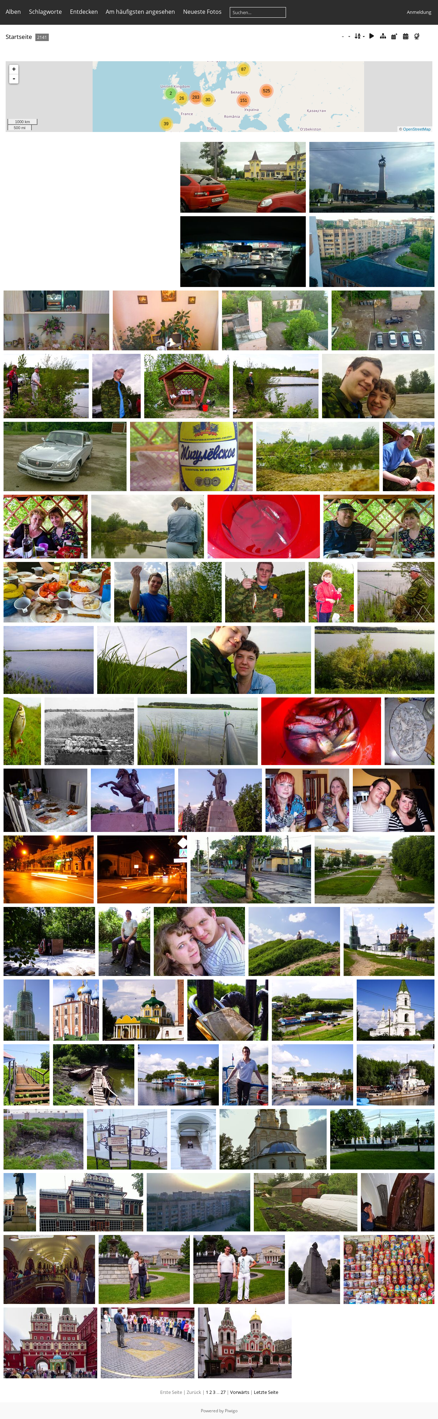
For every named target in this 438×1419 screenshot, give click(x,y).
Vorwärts (239, 1392)
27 (223, 1392)
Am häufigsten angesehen (140, 12)
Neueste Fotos (202, 12)
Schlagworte (45, 12)
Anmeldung (419, 12)
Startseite (19, 37)
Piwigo (231, 1411)
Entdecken (84, 12)
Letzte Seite (266, 1392)
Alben (13, 12)
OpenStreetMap (417, 129)
